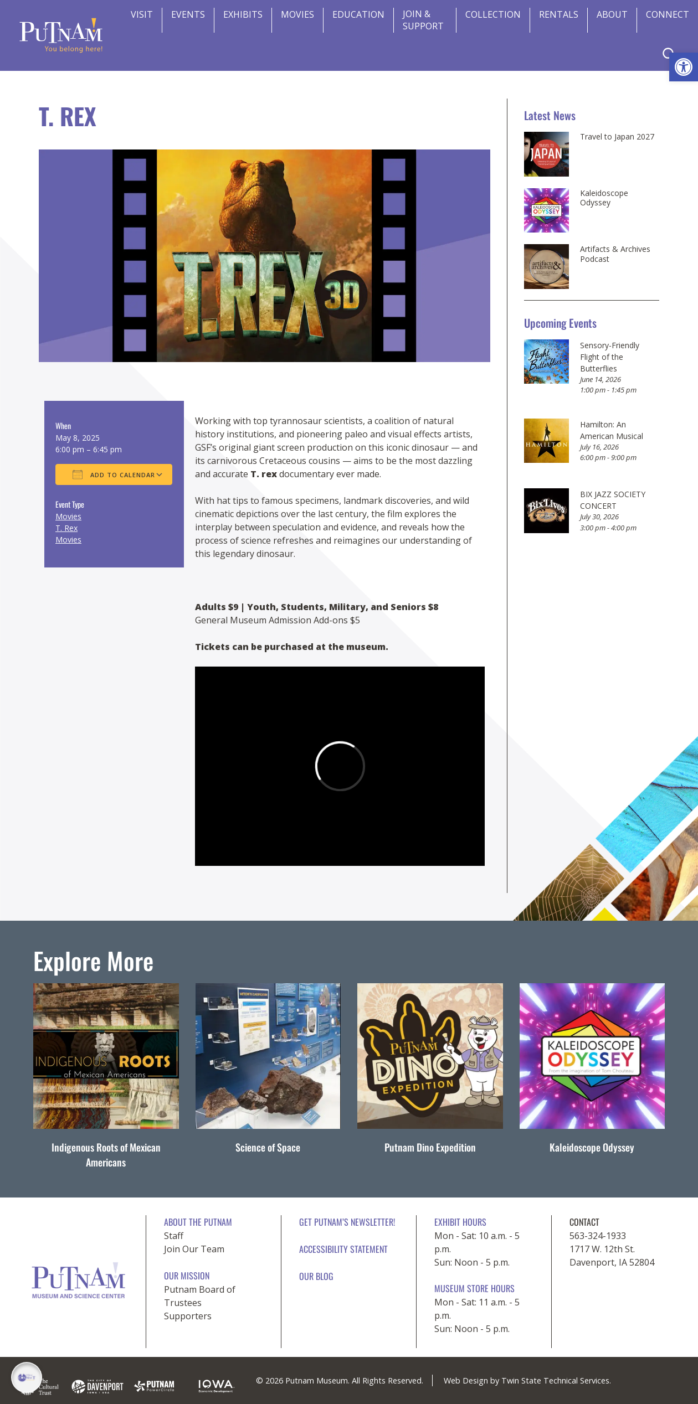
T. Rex (66, 528)
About (612, 14)
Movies (297, 14)
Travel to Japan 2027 (617, 137)
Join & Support (423, 20)
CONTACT (584, 1221)
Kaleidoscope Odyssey (604, 198)
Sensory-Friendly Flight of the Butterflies (609, 357)
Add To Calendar (114, 474)
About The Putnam (198, 1221)
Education (358, 14)
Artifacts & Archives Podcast (615, 254)
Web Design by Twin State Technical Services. (527, 1380)
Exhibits (243, 14)
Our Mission (186, 1275)
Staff (173, 1236)
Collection (493, 14)
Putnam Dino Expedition (430, 1147)
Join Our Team (194, 1249)
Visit (142, 14)
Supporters (188, 1316)
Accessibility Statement (343, 1249)
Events (188, 14)
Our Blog (316, 1276)
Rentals (558, 14)
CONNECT (667, 14)
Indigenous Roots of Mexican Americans (106, 1154)
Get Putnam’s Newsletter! (347, 1221)
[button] (683, 67)
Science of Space (267, 1147)
